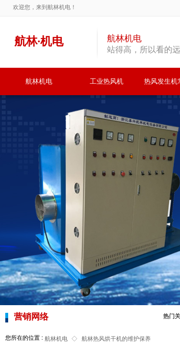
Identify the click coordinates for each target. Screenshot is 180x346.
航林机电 (38, 81)
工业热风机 (106, 81)
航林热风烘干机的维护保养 (116, 338)
